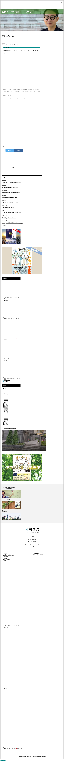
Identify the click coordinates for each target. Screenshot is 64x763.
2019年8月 (6, 419)
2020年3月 (6, 411)
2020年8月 (6, 407)
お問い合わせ (7, 559)
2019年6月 (6, 421)
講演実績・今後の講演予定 (40, 554)
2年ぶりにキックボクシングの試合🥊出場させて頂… (13, 748)
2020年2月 (6, 412)
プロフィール (7, 554)
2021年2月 (6, 404)
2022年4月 (6, 399)
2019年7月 (6, 420)
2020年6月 (6, 409)
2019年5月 (6, 422)
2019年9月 (6, 418)
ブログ (5, 388)
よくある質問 (37, 555)
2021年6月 (6, 402)
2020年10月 (6, 406)
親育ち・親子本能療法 (9, 555)
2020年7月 (6, 408)
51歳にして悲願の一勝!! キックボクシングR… (12, 318)
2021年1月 (6, 405)
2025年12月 (6, 393)
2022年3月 (6, 400)
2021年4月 (6, 403)
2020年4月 (6, 410)
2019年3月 (6, 424)
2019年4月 (6, 423)
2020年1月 (6, 413)
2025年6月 (6, 394)
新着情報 (36, 553)
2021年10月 (6, 401)
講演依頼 (6, 556)
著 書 (5, 558)
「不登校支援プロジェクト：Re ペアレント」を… (12, 625)
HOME (5, 553)
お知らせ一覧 (4, 225)
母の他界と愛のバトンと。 (8, 358)
